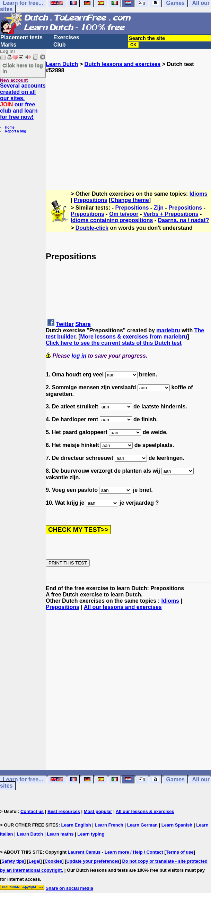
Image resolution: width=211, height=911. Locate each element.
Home (10, 127)
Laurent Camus (84, 852)
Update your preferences (92, 861)
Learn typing (90, 834)
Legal (34, 861)
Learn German (142, 825)
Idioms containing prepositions (112, 220)
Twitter (64, 324)
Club (59, 45)
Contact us (32, 811)
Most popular (98, 811)
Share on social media (69, 888)
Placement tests (21, 37)
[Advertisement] (128, 122)
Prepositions (90, 200)
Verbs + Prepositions (171, 214)
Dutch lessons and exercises (123, 64)
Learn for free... (23, 779)
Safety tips (12, 861)
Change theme (130, 200)
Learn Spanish (177, 825)
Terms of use (180, 852)
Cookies (53, 861)
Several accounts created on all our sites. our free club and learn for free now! (23, 101)
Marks (8, 45)
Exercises (66, 37)
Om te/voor (123, 214)
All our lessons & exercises (145, 811)
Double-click (92, 228)
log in (79, 356)
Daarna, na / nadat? (183, 220)
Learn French (109, 825)
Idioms (199, 194)
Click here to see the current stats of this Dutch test (114, 343)
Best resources (63, 811)
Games (175, 779)
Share (82, 324)
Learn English (76, 825)
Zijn (159, 208)
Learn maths (60, 834)
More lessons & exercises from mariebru (133, 337)
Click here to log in (22, 68)
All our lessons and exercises (123, 607)
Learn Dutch (62, 64)
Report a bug (15, 131)
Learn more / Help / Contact (134, 852)
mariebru (168, 330)
